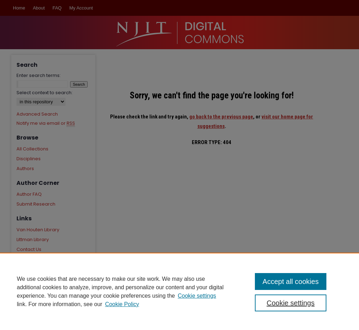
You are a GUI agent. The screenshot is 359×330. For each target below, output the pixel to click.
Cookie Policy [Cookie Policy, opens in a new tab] (122, 304)
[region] (179, 291)
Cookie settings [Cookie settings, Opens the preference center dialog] (290, 303)
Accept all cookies (291, 281)
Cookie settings (197, 296)
